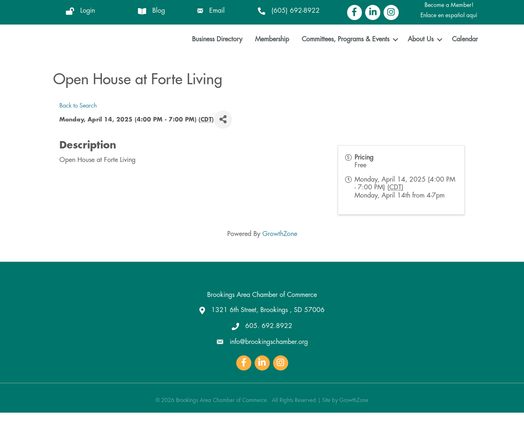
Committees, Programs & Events (345, 57)
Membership (272, 57)
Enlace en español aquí (448, 15)
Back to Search (78, 140)
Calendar (465, 57)
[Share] (223, 154)
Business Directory (217, 57)
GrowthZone (279, 268)
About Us (421, 57)
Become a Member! (449, 5)
